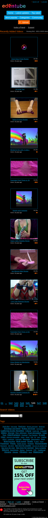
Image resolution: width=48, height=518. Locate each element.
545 (28, 403)
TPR (34, 450)
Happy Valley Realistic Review (20, 241)
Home (2, 502)
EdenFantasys (13, 435)
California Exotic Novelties (12, 431)
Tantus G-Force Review (20, 119)
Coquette (43, 431)
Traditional (41, 450)
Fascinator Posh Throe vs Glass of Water (20, 332)
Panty (42, 441)
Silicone (5, 450)
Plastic (13, 444)
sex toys (11, 446)
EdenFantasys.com (7, 506)
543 (16, 403)
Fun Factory (33, 435)
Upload (26, 502)
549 (16, 405)
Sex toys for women (25, 448)
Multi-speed (21, 441)
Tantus (22, 450)
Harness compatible (13, 437)
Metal (43, 439)
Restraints (3, 446)
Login (44, 2)
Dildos (4, 433)
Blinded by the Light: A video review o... (20, 150)
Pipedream (4, 444)
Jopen (23, 437)
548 (45, 403)
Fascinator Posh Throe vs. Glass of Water (20, 180)
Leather (43, 437)
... (6, 403)
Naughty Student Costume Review (20, 392)
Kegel (27, 437)
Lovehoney (11, 439)
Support (31, 27)
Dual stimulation (34, 433)
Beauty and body (32, 426)
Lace (38, 437)
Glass (3, 437)
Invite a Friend (19, 27)
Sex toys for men (8, 448)
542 (11, 403)
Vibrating (7, 452)
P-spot (36, 441)
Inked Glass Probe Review (20, 59)
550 (22, 405)
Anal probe (14, 426)
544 (22, 403)
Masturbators (35, 439)
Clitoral (28, 431)
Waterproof (38, 452)
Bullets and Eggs (28, 429)
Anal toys (22, 426)
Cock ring (35, 431)
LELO (4, 439)
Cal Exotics (39, 429)
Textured (29, 450)
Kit (35, 437)
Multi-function (9, 441)
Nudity (30, 441)
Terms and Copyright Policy (20, 504)
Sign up (36, 2)
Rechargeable (41, 444)
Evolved (24, 435)
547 (39, 403)
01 (2, 403)
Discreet (11, 433)
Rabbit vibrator (21, 444)
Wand (30, 452)
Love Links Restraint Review (20, 301)
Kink (32, 437)
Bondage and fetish (12, 429)
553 (31, 405)
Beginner (42, 426)
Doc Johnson (21, 433)
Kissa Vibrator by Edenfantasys (20, 362)
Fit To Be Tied (20, 89)
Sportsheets (14, 450)
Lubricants (18, 439)
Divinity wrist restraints (20, 210)
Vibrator (15, 452)
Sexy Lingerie (40, 448)
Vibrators (23, 452)
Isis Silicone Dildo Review (20, 271)
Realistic (31, 444)
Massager (26, 439)
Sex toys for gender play (39, 446)
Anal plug (6, 426)
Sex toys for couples (23, 446)
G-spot (42, 435)
